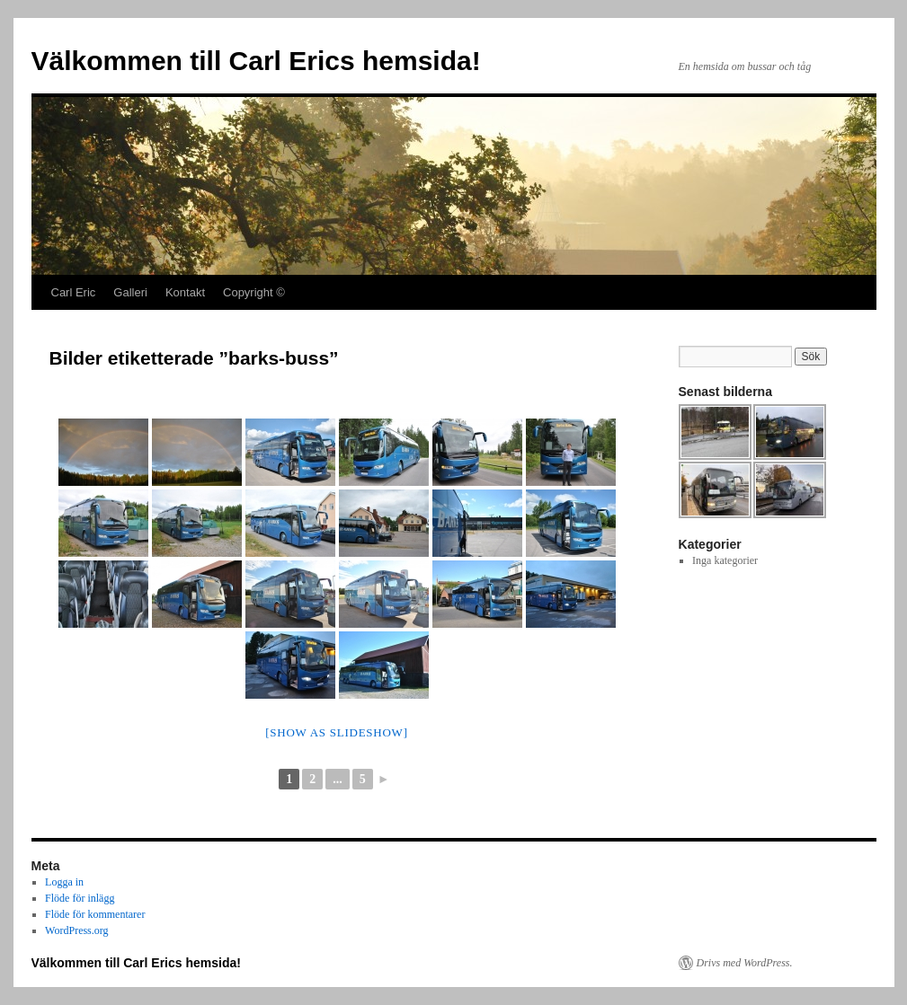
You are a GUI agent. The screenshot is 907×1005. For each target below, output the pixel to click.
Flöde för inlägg (79, 898)
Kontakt (185, 292)
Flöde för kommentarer (95, 914)
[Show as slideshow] (336, 732)
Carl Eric (73, 292)
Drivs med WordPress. (745, 963)
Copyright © (254, 292)
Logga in (64, 882)
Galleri (130, 292)
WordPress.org (76, 930)
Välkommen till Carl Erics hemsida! (256, 60)
